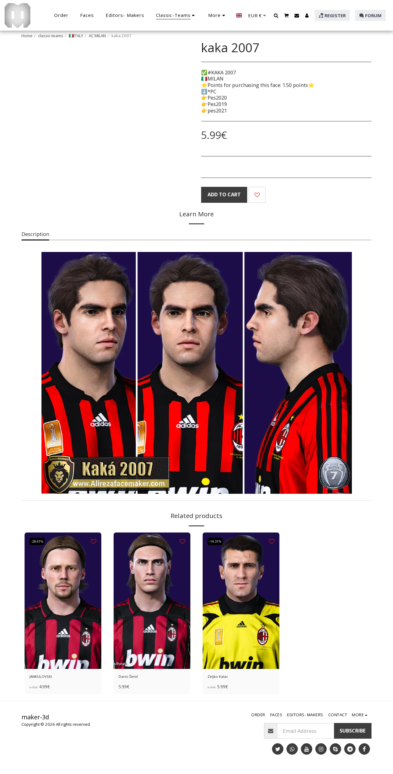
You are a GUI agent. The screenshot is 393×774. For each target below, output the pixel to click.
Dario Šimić (132, 677)
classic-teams (50, 35)
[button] (276, 15)
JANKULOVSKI (45, 677)
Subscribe (353, 733)
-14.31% (218, 541)
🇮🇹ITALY (76, 35)
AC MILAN (97, 35)
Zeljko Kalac (222, 677)
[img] (63, 600)
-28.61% (40, 541)
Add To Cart (224, 194)
